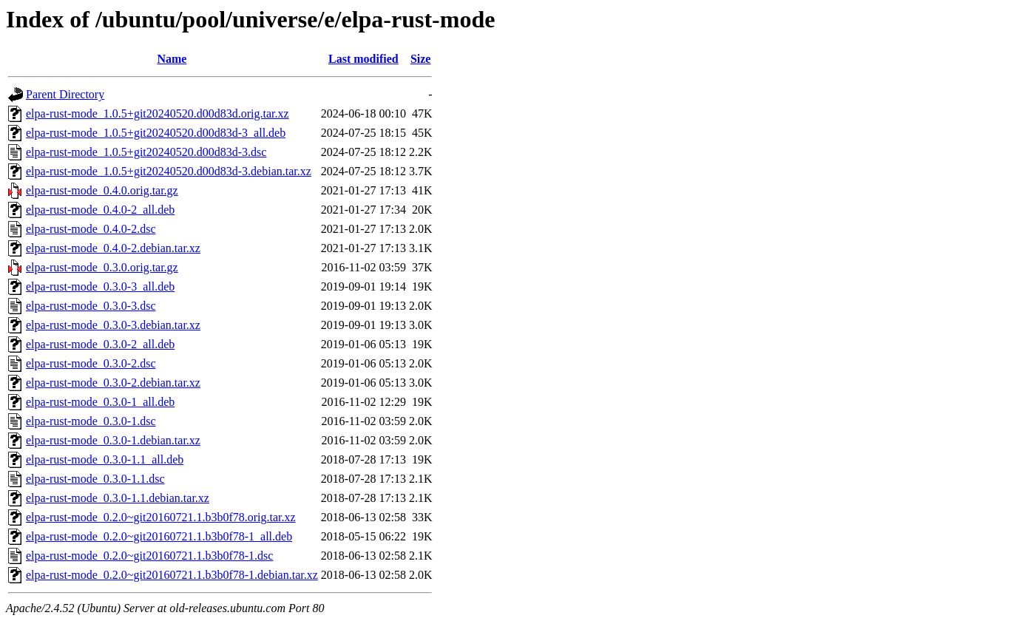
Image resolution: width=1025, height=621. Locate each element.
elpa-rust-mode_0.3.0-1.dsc (91, 421)
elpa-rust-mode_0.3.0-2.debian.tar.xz (113, 382)
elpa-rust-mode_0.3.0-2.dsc (91, 363)
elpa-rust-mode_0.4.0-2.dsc (91, 229)
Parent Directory (65, 94)
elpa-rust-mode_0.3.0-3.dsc (91, 305)
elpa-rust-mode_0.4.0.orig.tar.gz (102, 190)
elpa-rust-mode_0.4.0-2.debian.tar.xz (113, 248)
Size (420, 58)
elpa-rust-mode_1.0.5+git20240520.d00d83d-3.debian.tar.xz (168, 171)
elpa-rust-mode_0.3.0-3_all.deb (100, 286)
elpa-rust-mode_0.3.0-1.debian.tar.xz (113, 440)
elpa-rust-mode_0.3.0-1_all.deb (100, 402)
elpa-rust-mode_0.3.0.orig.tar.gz (102, 267)
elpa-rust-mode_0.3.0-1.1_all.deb (104, 459)
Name (171, 58)
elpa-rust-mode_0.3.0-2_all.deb (100, 344)
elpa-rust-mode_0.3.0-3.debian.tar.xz (113, 325)
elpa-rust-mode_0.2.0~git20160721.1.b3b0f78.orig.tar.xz (161, 517)
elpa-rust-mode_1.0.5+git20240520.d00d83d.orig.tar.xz (157, 113)
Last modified (363, 58)
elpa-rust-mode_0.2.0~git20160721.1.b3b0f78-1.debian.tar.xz (172, 575)
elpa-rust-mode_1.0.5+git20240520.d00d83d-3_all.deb (155, 132)
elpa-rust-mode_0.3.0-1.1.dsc (95, 478)
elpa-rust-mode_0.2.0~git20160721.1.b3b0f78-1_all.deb (159, 536)
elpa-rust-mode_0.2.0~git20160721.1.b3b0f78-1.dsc (149, 555)
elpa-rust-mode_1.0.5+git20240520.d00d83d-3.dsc (146, 152)
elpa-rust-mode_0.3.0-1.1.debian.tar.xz (117, 498)
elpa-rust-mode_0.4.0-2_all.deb (100, 209)
